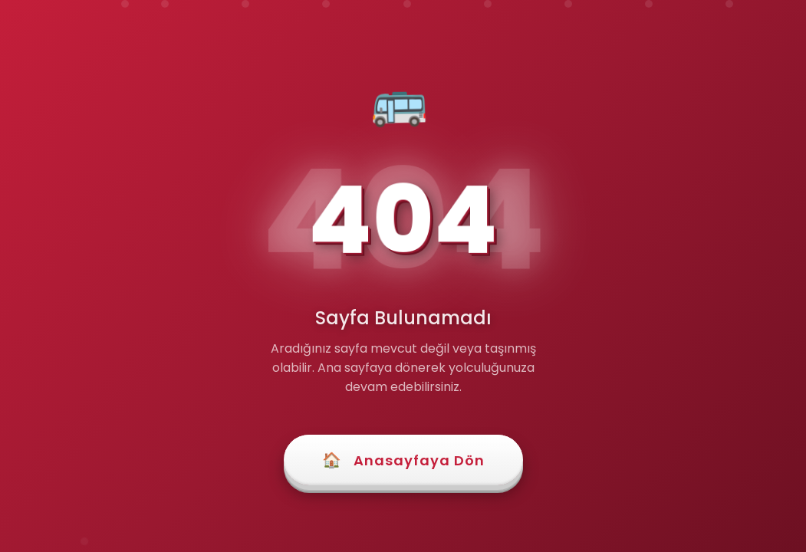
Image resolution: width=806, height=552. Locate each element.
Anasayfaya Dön (403, 460)
